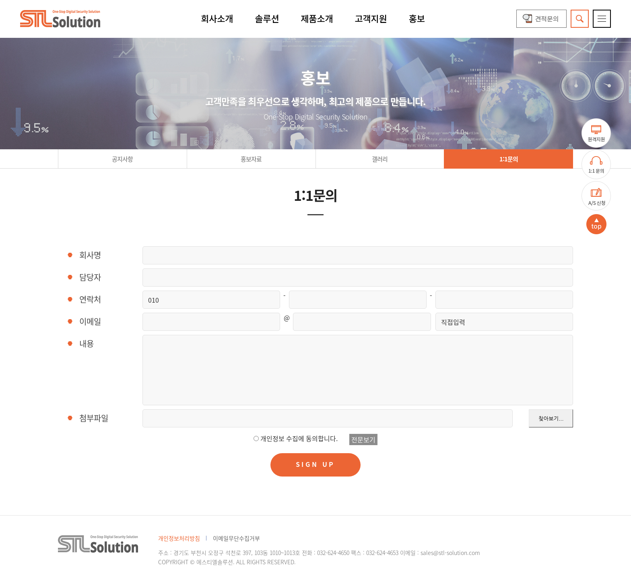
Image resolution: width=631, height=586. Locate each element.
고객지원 (371, 18)
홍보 (417, 18)
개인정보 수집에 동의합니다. (299, 438)
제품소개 (317, 18)
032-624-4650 (333, 553)
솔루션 (267, 18)
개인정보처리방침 (179, 538)
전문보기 (363, 439)
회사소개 (217, 18)
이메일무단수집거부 (236, 538)
